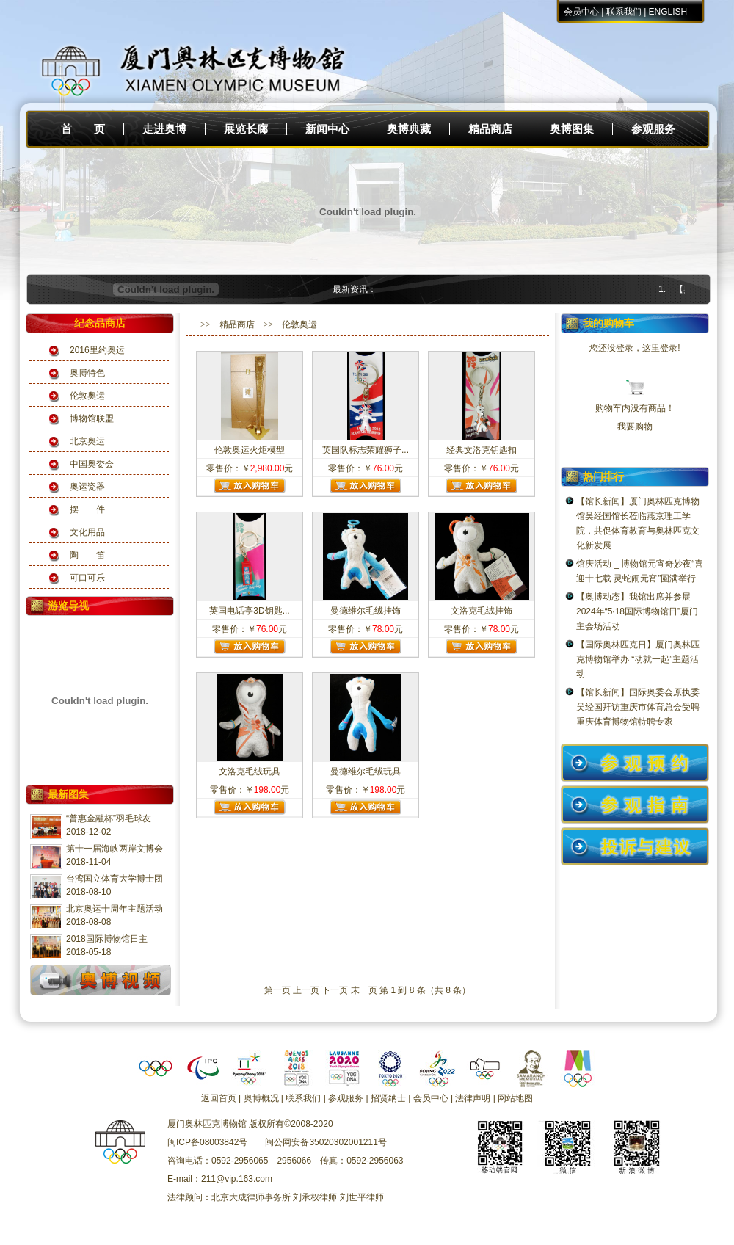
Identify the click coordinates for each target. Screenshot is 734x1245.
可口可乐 (87, 578)
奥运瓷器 (87, 487)
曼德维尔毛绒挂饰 (365, 611)
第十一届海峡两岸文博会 (114, 848)
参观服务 (653, 129)
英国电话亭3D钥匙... (249, 611)
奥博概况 (261, 1098)
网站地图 (515, 1098)
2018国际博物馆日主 (107, 939)
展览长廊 (246, 129)
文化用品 (87, 532)
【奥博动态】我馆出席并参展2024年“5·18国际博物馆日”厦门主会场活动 (637, 611)
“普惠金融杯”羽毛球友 (108, 818)
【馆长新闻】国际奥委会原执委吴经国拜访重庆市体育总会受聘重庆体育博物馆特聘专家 (638, 707)
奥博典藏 (409, 129)
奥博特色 (87, 373)
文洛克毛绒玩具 (249, 771)
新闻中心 (327, 129)
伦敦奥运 (87, 396)
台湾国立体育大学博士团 (114, 879)
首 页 (83, 129)
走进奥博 (164, 129)
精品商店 (490, 129)
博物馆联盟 (92, 418)
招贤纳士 (388, 1098)
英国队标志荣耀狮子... (365, 450)
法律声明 (472, 1098)
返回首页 (218, 1098)
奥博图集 (572, 129)
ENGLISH (668, 12)
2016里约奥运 (97, 350)
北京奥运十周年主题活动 (114, 909)
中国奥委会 (92, 464)
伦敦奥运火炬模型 (249, 450)
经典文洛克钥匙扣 (481, 450)
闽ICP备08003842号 (207, 1142)
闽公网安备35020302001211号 (325, 1142)
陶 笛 (87, 555)
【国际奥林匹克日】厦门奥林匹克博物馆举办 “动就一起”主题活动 (638, 659)
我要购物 (635, 426)
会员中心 (581, 12)
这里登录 (659, 348)
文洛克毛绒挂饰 (481, 611)
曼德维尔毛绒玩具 (365, 771)
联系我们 (624, 12)
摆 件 (87, 509)
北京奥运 (87, 441)
